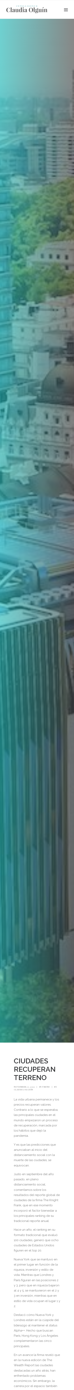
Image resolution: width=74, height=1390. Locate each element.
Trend (46, 1086)
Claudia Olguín (23, 1089)
